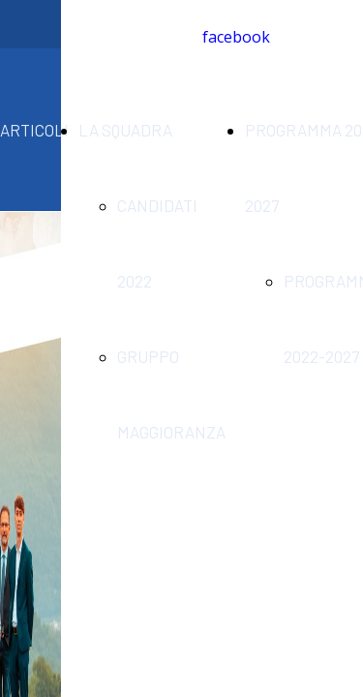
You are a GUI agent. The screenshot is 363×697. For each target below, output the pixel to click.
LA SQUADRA (125, 129)
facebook (236, 36)
